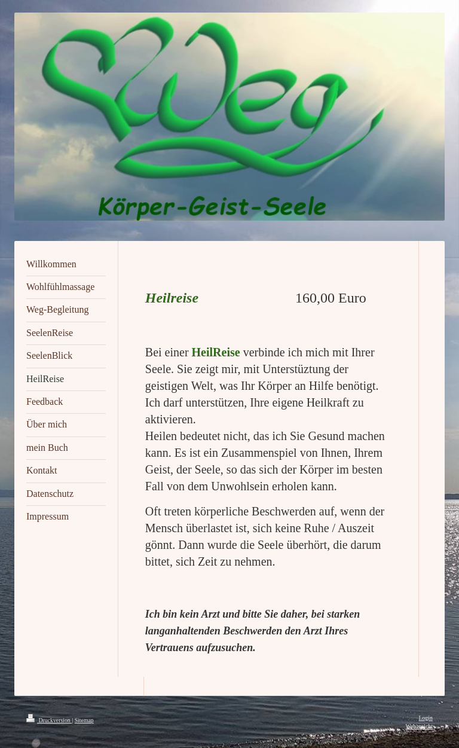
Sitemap (84, 720)
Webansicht (419, 726)
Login (426, 718)
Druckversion (49, 720)
